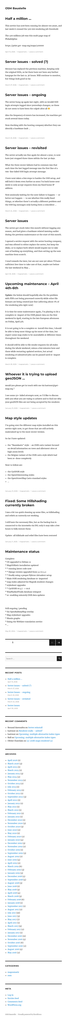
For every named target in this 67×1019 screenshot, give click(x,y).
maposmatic (22, 52)
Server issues (16, 221)
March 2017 (13, 926)
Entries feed (13, 998)
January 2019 (14, 873)
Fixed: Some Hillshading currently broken (26, 503)
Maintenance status (22, 552)
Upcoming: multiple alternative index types (39, 734)
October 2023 (14, 783)
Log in (10, 995)
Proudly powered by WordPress (30, 1014)
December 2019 (15, 843)
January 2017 (14, 932)
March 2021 (13, 810)
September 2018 (15, 879)
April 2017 (12, 923)
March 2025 (13, 770)
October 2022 (14, 793)
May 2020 (12, 833)
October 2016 (14, 942)
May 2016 (12, 952)
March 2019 (13, 866)
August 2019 (13, 856)
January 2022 (14, 803)
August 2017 (13, 909)
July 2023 (12, 787)
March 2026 (13, 763)
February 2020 (14, 836)
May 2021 (12, 807)
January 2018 (14, 903)
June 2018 (12, 886)
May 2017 (12, 919)
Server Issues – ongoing (25, 95)
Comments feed (15, 1001)
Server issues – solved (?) (26, 62)
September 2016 (15, 946)
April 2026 (12, 760)
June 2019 (12, 860)
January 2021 (14, 816)
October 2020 (14, 826)
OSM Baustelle (15, 8)
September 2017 (15, 906)
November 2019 (15, 846)
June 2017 (12, 916)
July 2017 (12, 913)
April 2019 (12, 863)
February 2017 (14, 929)
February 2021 (14, 813)
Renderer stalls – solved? (30, 731)
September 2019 (15, 853)
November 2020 (15, 823)
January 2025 (14, 773)
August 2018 (13, 883)
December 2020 (15, 820)
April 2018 (12, 893)
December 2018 (15, 876)
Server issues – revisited (26, 148)
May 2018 (12, 889)
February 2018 (14, 899)
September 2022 (15, 797)
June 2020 (12, 830)
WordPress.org (14, 1005)
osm (10, 975)
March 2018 (13, 896)
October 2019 (14, 850)
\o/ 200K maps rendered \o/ (40, 741)
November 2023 (15, 780)
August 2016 (13, 949)
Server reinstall (35, 727)
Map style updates (21, 418)
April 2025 (12, 767)
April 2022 (12, 800)
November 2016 (15, 939)
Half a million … (18, 19)
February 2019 (14, 870)
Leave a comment (36, 52)
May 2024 (12, 777)
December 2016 (15, 936)
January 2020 (14, 840)
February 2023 (14, 790)
